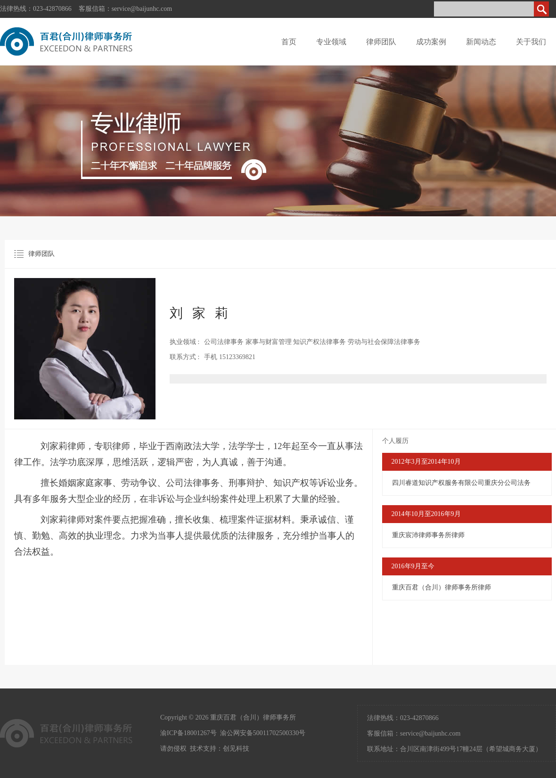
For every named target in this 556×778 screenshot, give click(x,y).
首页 (288, 42)
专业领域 (331, 42)
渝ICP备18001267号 (188, 733)
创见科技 (236, 748)
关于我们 (531, 42)
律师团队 (381, 42)
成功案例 (431, 42)
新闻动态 (481, 42)
